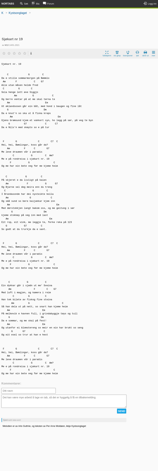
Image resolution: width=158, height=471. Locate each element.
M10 (7, 45)
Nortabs (7, 3)
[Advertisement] (79, 26)
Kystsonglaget (18, 12)
